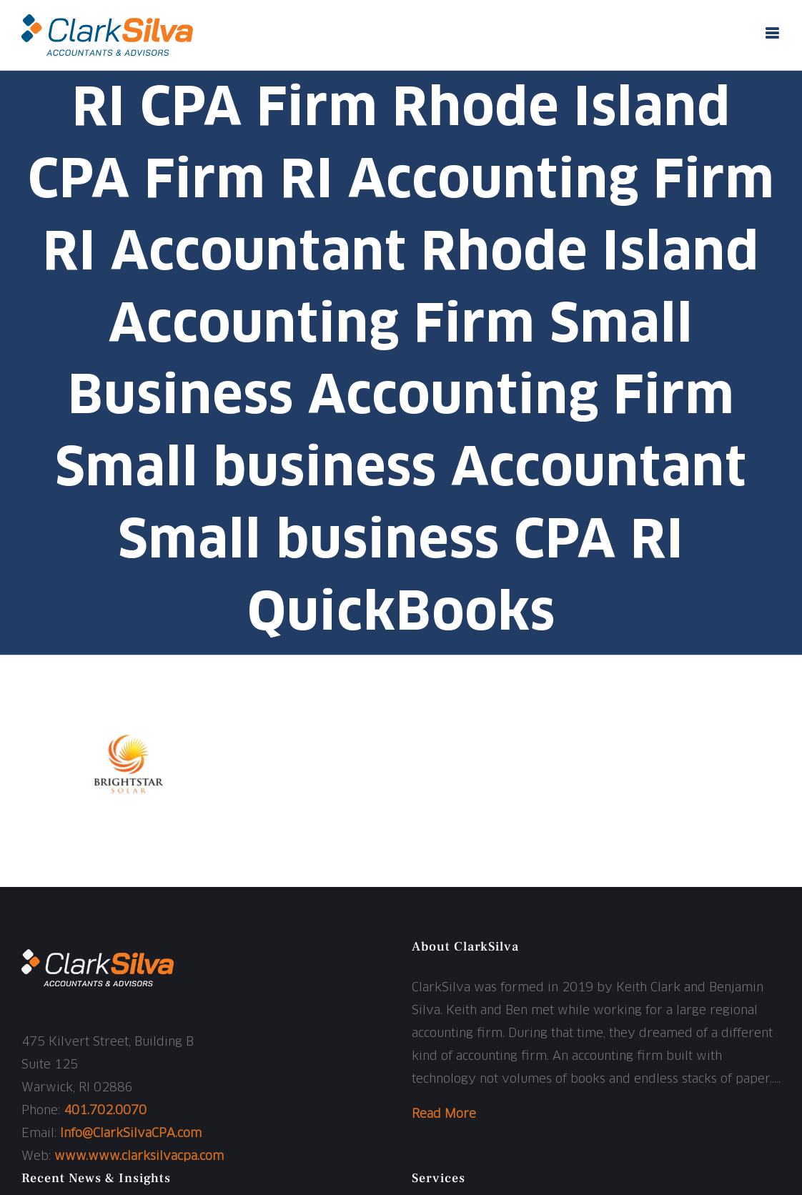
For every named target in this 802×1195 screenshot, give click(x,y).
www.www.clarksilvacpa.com (139, 1157)
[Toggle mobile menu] (773, 33)
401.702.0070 (105, 1111)
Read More (444, 1115)
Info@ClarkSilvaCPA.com (131, 1134)
